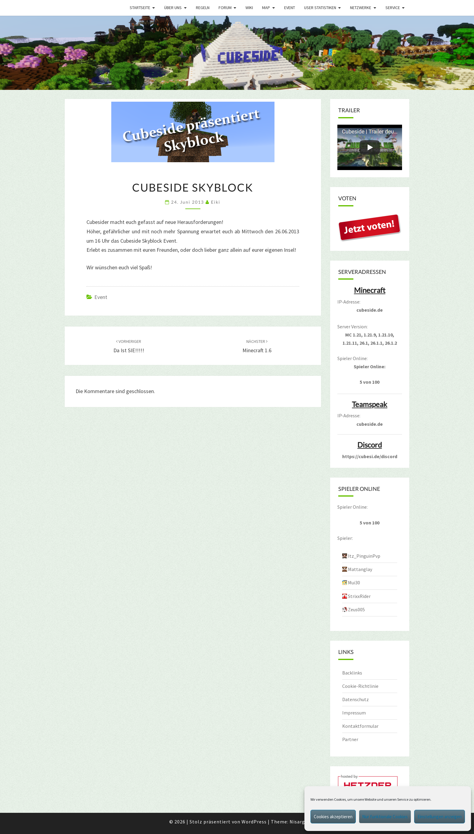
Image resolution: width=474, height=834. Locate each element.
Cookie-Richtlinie (360, 686)
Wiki (249, 7)
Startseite (140, 7)
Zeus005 (356, 609)
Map (266, 7)
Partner (350, 739)
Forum (225, 7)
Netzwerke (360, 7)
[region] (237, 53)
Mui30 (354, 583)
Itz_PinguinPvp (364, 556)
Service (392, 7)
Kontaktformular (360, 726)
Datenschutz (355, 699)
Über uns (173, 7)
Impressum (354, 713)
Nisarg (297, 822)
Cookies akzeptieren (333, 816)
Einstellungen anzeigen (439, 816)
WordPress (254, 822)
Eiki (215, 202)
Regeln (202, 7)
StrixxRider (359, 596)
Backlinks (352, 673)
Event (289, 7)
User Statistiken (320, 7)
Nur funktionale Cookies (385, 816)
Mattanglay (360, 569)
